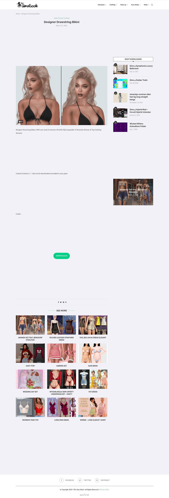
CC (31, 173)
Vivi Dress (92, 392)
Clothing (112, 5)
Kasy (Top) (30, 366)
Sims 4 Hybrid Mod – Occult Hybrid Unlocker (140, 110)
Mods (146, 5)
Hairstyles (101, 5)
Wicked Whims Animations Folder (138, 125)
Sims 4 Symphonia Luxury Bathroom (141, 67)
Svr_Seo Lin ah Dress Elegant (93, 338)
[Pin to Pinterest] (63, 302)
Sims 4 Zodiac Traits (139, 80)
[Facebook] (66, 480)
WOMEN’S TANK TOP (30, 420)
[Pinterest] (102, 480)
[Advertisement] (61, 46)
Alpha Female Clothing (61, 18)
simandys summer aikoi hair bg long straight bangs (140, 97)
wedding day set (30, 392)
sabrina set (61, 366)
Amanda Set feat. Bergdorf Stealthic (133, 190)
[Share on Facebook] (58, 302)
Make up (123, 5)
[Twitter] (84, 480)
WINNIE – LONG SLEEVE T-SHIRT (93, 420)
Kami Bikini (93, 366)
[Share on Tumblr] (65, 302)
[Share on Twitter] (61, 302)
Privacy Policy (104, 489)
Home (18, 14)
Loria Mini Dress (61, 420)
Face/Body (135, 5)
